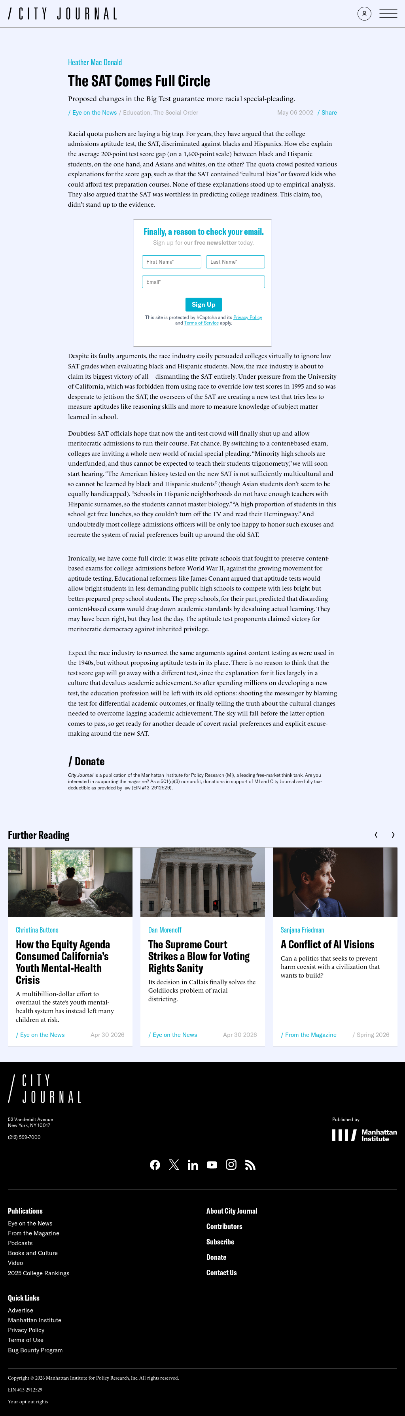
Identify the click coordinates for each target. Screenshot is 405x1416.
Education (136, 112)
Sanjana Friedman (302, 930)
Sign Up (204, 304)
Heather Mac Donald (95, 62)
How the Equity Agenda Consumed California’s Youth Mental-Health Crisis (63, 962)
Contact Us (221, 1272)
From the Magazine (311, 1034)
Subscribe (220, 1241)
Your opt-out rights (28, 1401)
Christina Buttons (37, 930)
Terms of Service (201, 323)
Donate (90, 760)
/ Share (327, 112)
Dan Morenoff (165, 930)
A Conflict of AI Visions (328, 944)
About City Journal (231, 1211)
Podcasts (20, 1243)
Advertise (20, 1310)
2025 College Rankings (39, 1273)
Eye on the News (42, 1034)
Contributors (224, 1226)
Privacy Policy (247, 317)
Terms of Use (26, 1340)
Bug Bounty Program (35, 1350)
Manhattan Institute (34, 1320)
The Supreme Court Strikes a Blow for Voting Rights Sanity (199, 956)
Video (15, 1263)
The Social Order (175, 112)
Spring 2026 (373, 1034)
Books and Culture (33, 1253)
